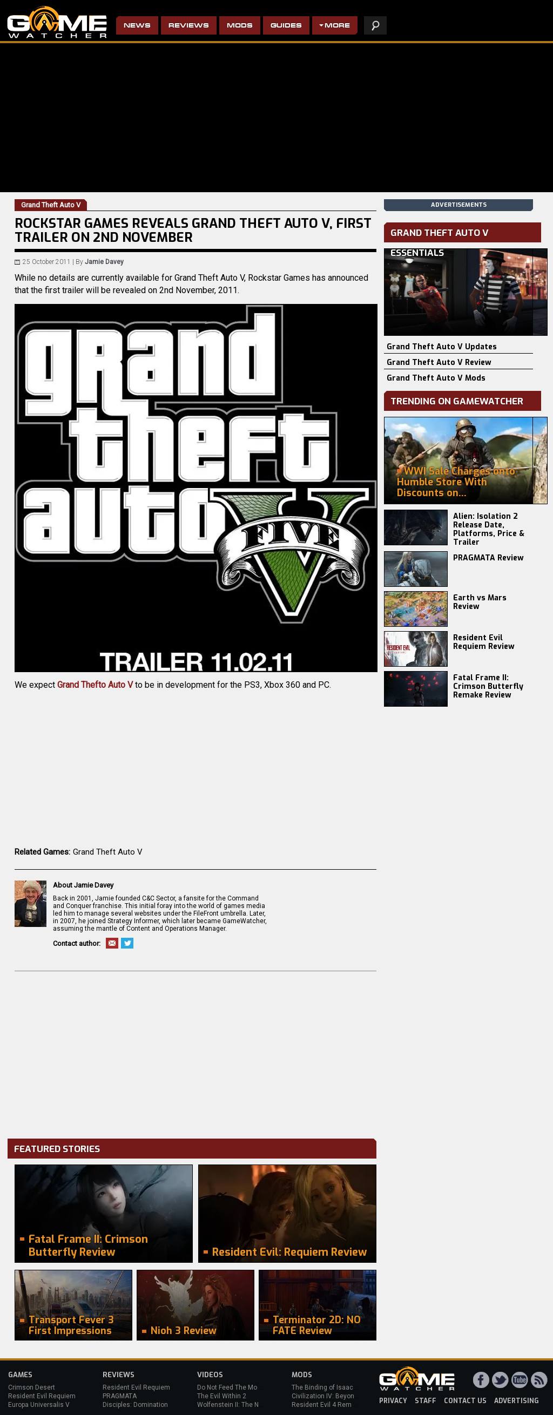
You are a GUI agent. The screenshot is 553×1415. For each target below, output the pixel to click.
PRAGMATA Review (488, 558)
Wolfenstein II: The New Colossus (247, 1405)
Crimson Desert (31, 1387)
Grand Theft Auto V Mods (436, 378)
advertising (516, 1401)
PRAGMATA (120, 1396)
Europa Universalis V (39, 1405)
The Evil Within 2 (221, 1396)
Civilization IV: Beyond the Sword (340, 1396)
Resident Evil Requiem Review (484, 642)
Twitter (127, 943)
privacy (393, 1401)
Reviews (188, 26)
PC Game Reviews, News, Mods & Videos (57, 22)
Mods (240, 26)
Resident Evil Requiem (42, 1396)
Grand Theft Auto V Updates (442, 347)
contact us (465, 1401)
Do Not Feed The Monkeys (236, 1387)
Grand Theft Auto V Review (439, 362)
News (137, 26)
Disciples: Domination (135, 1405)
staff (425, 1401)
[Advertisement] (195, 1052)
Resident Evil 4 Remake (327, 1405)
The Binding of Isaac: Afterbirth (338, 1387)
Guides (286, 26)
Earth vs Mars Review (480, 602)
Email (112, 943)
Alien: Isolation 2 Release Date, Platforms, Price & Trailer (488, 529)
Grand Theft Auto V (108, 852)
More (337, 26)
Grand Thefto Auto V (95, 685)
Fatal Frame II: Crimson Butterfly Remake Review (488, 686)
